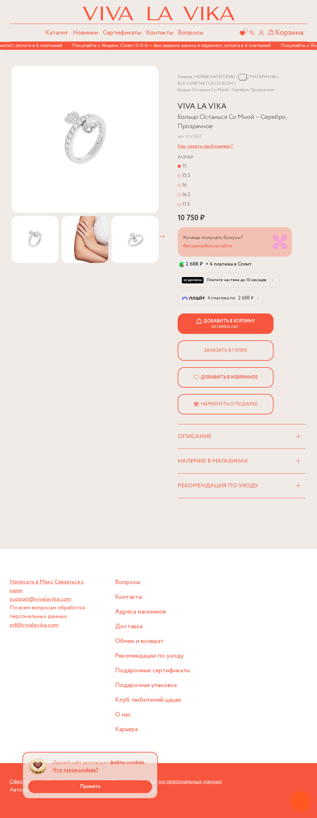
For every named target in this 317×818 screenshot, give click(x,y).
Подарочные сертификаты (152, 670)
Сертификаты (122, 32)
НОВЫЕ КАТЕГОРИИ (215, 77)
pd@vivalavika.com (34, 625)
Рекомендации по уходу (149, 655)
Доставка (129, 626)
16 (184, 185)
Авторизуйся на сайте (207, 246)
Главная (185, 77)
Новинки (85, 32)
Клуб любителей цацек (148, 700)
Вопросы (190, 32)
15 (184, 166)
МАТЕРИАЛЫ (263, 77)
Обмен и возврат (139, 641)
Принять (90, 786)
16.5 (186, 194)
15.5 (186, 175)
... (242, 77)
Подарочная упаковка (146, 685)
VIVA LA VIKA (202, 106)
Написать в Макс (31, 582)
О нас (123, 714)
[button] (162, 236)
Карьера (126, 729)
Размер (185, 157)
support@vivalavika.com (40, 599)
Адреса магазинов (140, 611)
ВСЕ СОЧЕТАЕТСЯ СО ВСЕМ (205, 84)
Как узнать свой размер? (205, 146)
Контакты (159, 32)
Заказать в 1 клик (225, 350)
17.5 (186, 204)
